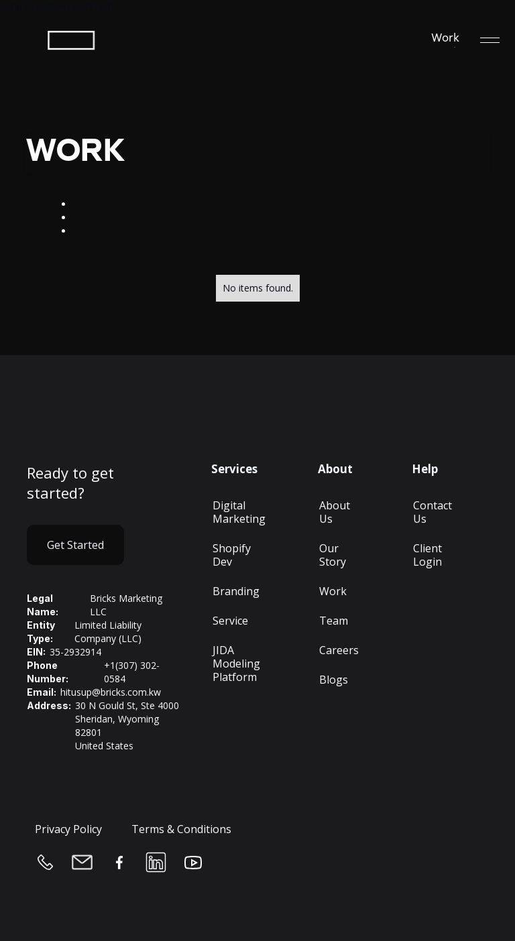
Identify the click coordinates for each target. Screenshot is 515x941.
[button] (490, 40)
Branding (236, 591)
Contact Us (432, 512)
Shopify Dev (232, 555)
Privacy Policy (68, 829)
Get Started (75, 545)
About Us (334, 512)
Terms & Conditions (181, 829)
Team (333, 620)
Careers (339, 650)
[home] (79, 40)
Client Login (427, 555)
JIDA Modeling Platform (236, 663)
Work (333, 591)
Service (230, 620)
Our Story (332, 555)
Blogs (333, 679)
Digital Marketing (239, 512)
